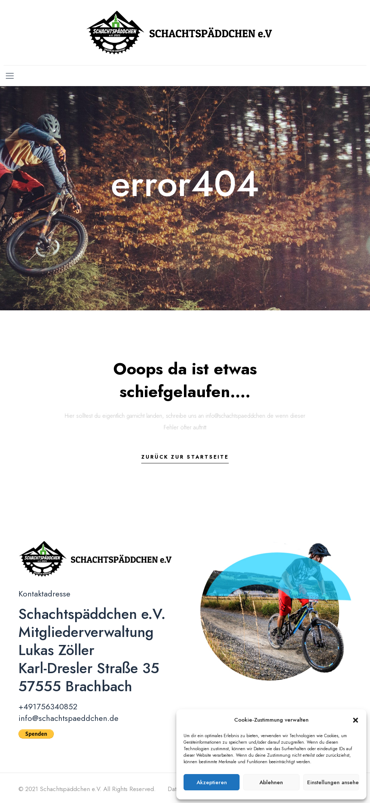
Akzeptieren (212, 782)
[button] (355, 720)
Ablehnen (271, 782)
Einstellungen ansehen (333, 782)
